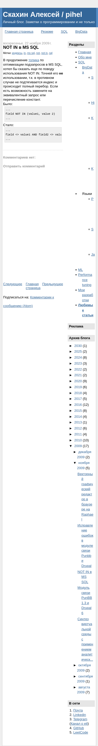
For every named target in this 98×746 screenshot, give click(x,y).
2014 (78, 417)
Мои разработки (85, 295)
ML (80, 270)
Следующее (12, 284)
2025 (78, 351)
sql (51, 53)
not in (44, 53)
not (38, 53)
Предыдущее (52, 284)
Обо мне (85, 57)
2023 (78, 363)
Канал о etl (79, 724)
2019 (78, 387)
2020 (78, 381)
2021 (78, 375)
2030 (78, 346)
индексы (17, 53)
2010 (78, 440)
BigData (81, 31)
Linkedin (79, 715)
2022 (78, 369)
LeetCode (80, 732)
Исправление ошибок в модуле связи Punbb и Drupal (85, 545)
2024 (78, 357)
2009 (78, 446)
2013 (78, 422)
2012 (78, 428)
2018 (78, 393)
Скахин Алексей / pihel (42, 14)
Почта (78, 710)
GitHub (78, 728)
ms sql (31, 53)
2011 (78, 434)
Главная (84, 52)
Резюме (47, 31)
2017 (78, 399)
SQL (64, 31)
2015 (78, 411)
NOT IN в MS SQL (21, 47)
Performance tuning (85, 280)
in (25, 53)
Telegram (80, 719)
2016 (78, 405)
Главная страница (19, 31)
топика (33, 60)
